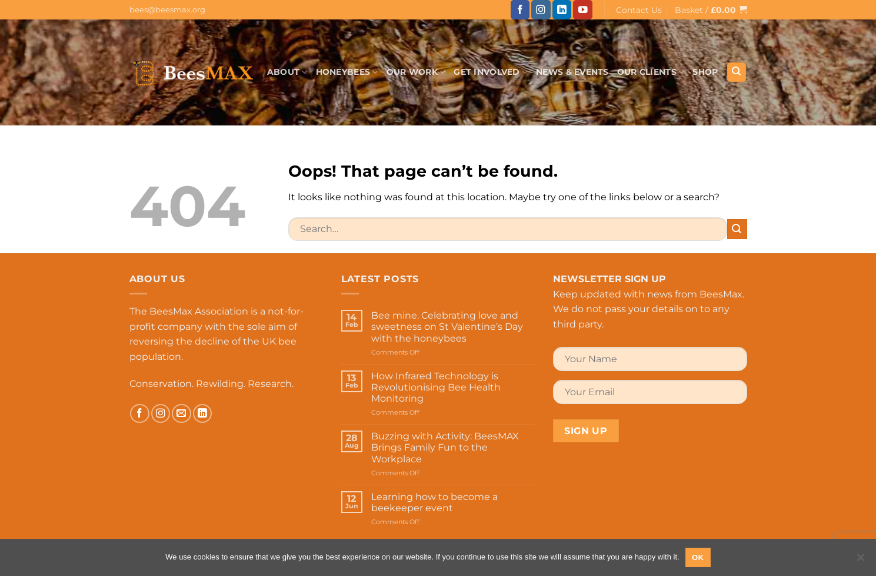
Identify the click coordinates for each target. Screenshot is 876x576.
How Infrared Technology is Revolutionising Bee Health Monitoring (436, 387)
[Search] (736, 72)
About (287, 72)
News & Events (572, 72)
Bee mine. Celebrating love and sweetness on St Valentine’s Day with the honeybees (447, 326)
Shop (705, 72)
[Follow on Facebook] (520, 9)
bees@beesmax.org (167, 9)
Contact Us (639, 10)
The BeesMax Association (188, 311)
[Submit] (737, 229)
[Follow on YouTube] (582, 9)
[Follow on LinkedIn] (562, 9)
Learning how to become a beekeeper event (434, 502)
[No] (860, 560)
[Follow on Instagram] (541, 9)
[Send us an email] (181, 413)
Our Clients (651, 72)
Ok (698, 557)
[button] (711, 10)
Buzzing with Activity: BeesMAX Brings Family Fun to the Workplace (445, 447)
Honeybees (347, 72)
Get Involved (491, 72)
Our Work (416, 72)
